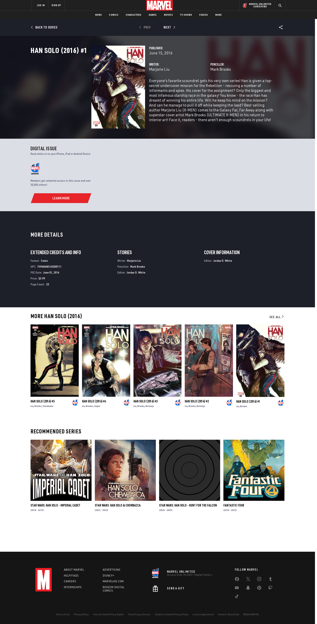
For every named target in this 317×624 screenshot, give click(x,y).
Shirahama (48, 432)
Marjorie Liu (117, 87)
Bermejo (149, 432)
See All (276, 344)
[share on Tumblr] (270, 580)
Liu (32, 432)
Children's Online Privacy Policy (171, 614)
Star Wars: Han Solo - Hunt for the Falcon (188, 532)
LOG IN (41, 5)
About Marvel (74, 569)
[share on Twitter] (248, 580)
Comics (113, 14)
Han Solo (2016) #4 (94, 428)
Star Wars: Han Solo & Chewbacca (118, 532)
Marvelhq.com (113, 581)
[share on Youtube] (237, 589)
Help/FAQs (71, 575)
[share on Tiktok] (237, 597)
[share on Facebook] (237, 580)
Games (153, 14)
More (218, 14)
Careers (70, 581)
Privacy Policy (81, 614)
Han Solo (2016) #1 (248, 428)
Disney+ (108, 575)
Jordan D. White (136, 299)
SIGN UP (56, 5)
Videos (203, 14)
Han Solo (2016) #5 (43, 428)
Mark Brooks (199, 87)
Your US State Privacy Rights (108, 614)
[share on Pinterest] (259, 589)
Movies (168, 14)
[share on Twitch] (270, 589)
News (98, 14)
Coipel (97, 432)
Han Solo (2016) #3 (145, 428)
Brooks (38, 432)
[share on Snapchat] (248, 589)
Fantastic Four (233, 532)
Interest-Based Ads (228, 614)
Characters (133, 14)
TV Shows (186, 14)
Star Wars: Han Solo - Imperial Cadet (55, 532)
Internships (73, 587)
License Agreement (203, 614)
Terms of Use (63, 614)
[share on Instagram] (259, 580)
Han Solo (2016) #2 (197, 428)
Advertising (111, 569)
